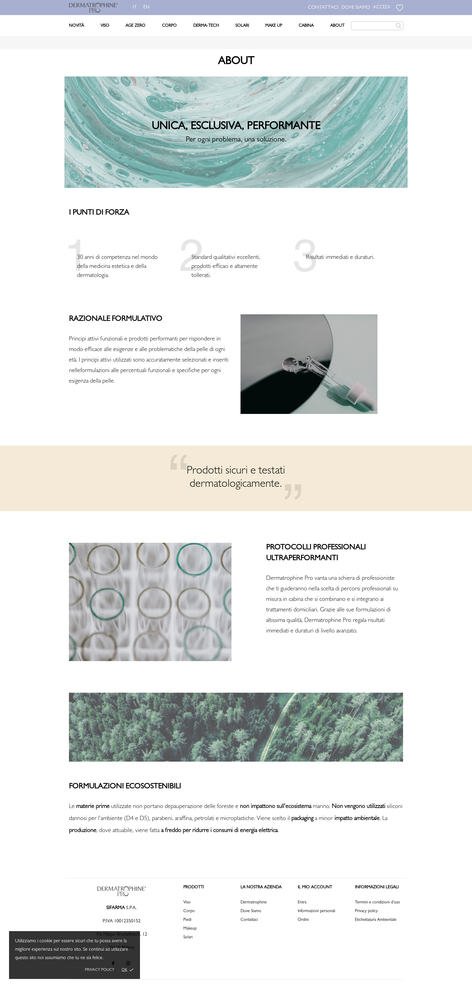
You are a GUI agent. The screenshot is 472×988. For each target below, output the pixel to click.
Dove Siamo (251, 911)
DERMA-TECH (206, 26)
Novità (76, 26)
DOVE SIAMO (355, 7)
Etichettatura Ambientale (375, 920)
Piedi (187, 920)
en (147, 7)
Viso (105, 26)
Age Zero (135, 26)
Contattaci (249, 920)
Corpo (169, 26)
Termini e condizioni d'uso (377, 902)
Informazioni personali (316, 911)
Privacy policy (99, 970)
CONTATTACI (323, 7)
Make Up (273, 26)
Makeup (190, 929)
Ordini (303, 920)
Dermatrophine (254, 902)
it (135, 7)
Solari (242, 26)
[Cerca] (377, 25)
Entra (302, 902)
